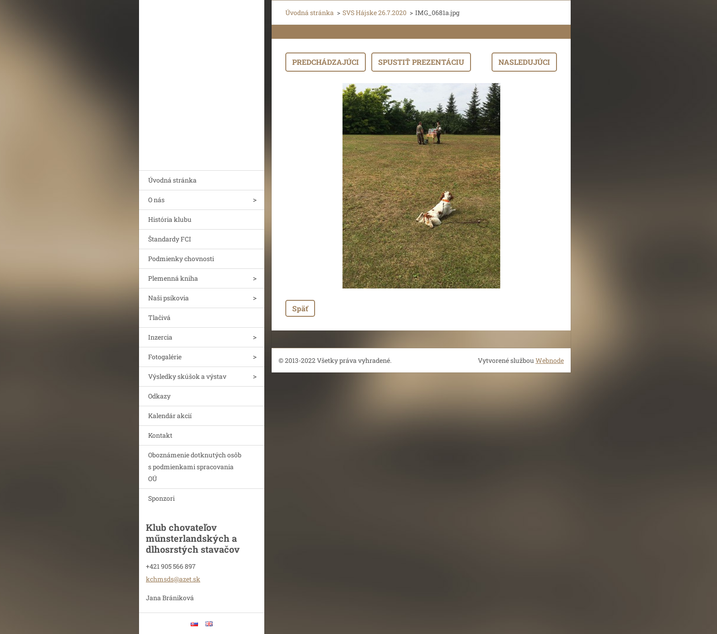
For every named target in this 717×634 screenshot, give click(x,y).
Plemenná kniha (173, 278)
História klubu (170, 219)
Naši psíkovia (168, 297)
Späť (300, 308)
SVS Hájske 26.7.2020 (374, 12)
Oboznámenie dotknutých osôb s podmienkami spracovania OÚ (194, 467)
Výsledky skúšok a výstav (187, 376)
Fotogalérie (165, 356)
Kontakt (160, 435)
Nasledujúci (524, 62)
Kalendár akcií (170, 415)
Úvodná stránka (172, 180)
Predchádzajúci (325, 62)
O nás (156, 199)
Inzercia (160, 337)
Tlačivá (159, 317)
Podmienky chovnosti (181, 258)
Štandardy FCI (169, 239)
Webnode (549, 360)
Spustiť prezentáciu (421, 62)
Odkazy (159, 396)
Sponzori (161, 498)
